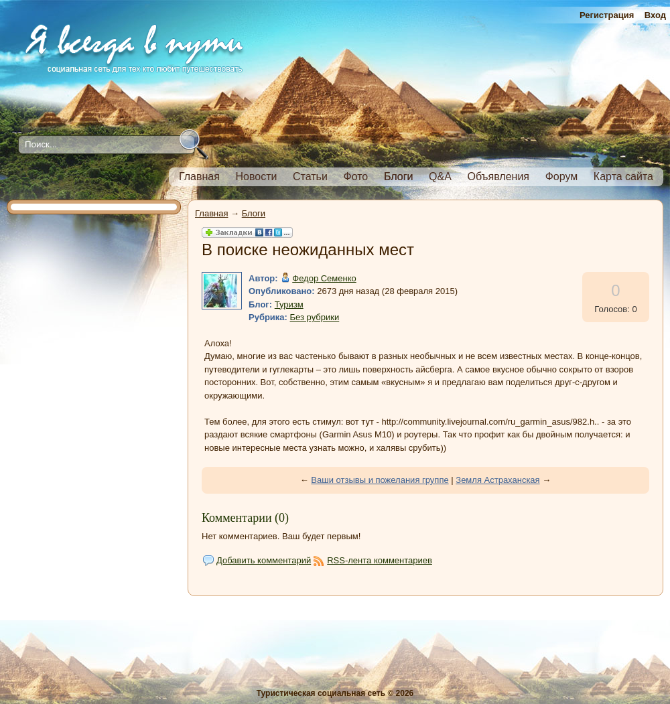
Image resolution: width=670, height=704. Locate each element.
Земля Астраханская (497, 480)
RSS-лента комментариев (379, 560)
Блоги (253, 213)
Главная (211, 213)
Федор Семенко (324, 278)
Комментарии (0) (245, 517)
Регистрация (607, 15)
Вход (655, 15)
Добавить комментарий (263, 560)
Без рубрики (315, 317)
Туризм (289, 304)
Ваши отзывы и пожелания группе (379, 480)
